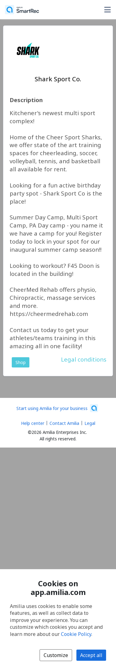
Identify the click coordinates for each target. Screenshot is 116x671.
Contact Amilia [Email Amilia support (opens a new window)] (64, 423)
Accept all (91, 655)
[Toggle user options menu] (107, 9)
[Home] (22, 9)
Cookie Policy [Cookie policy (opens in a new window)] (76, 634)
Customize (56, 655)
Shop (20, 362)
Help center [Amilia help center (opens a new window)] (32, 423)
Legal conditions (83, 359)
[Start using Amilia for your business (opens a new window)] (57, 408)
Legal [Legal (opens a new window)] (89, 423)
